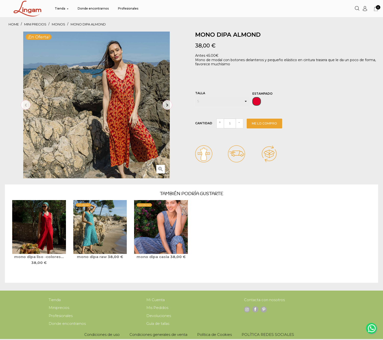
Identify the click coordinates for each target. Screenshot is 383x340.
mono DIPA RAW (92, 256)
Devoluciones (158, 316)
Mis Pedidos (157, 308)
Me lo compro (264, 123)
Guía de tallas (158, 324)
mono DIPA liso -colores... (39, 256)
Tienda (55, 300)
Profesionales (61, 316)
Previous (26, 105)
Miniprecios (59, 308)
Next (167, 105)
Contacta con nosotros (264, 300)
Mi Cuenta (155, 300)
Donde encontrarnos (67, 324)
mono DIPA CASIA (153, 256)
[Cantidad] (230, 123)
